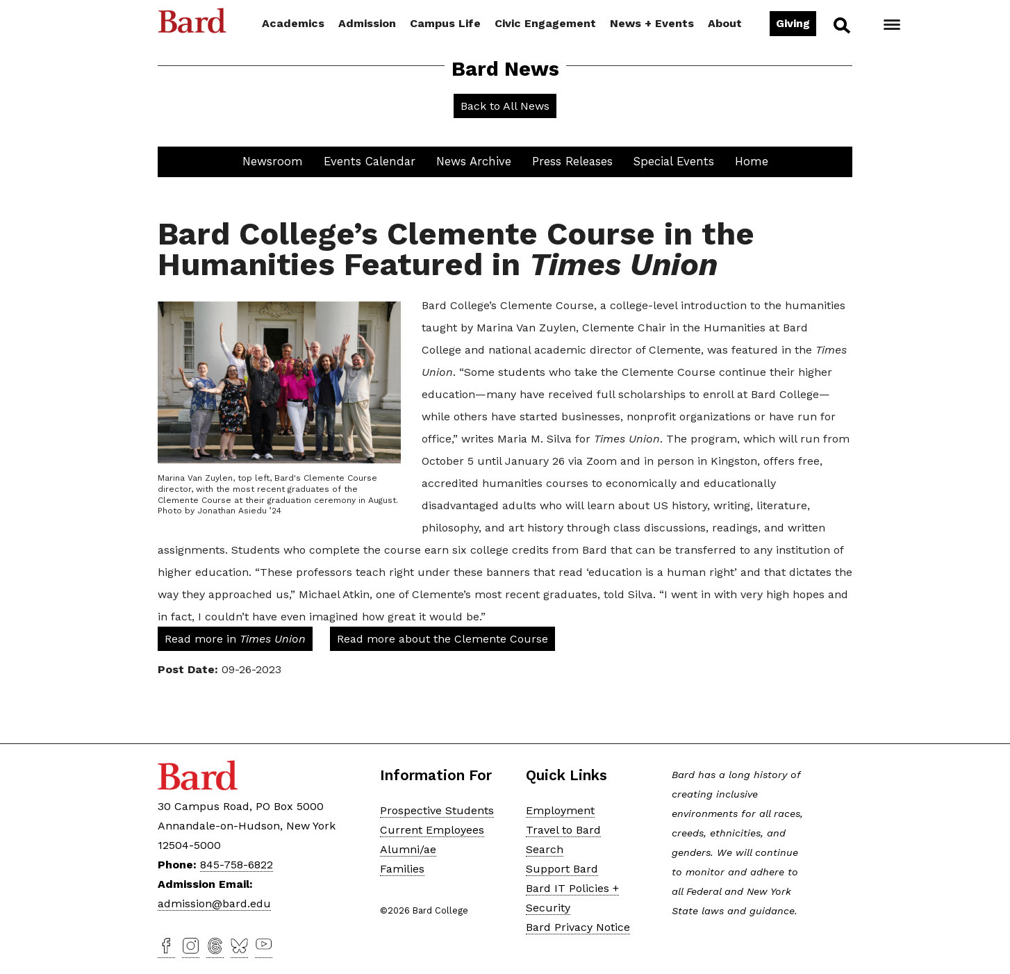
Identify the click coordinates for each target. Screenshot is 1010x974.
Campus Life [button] (445, 23)
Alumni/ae (408, 848)
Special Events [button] (674, 161)
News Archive (473, 161)
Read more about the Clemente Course (442, 638)
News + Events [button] (652, 23)
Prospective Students (437, 809)
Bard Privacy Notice (578, 926)
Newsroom (272, 161)
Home (751, 161)
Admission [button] (367, 23)
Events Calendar (369, 161)
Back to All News (505, 106)
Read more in (235, 638)
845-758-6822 (236, 864)
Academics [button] (293, 23)
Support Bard (562, 868)
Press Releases (572, 161)
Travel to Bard (563, 829)
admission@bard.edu (214, 903)
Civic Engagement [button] (545, 23)
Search (840, 25)
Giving (793, 23)
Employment (560, 809)
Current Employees (432, 829)
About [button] (725, 23)
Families (402, 868)
